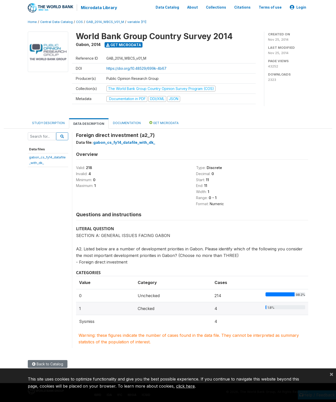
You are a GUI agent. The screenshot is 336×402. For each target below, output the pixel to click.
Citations (242, 7)
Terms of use (270, 7)
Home (32, 21)
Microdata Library (98, 7)
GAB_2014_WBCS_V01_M (105, 21)
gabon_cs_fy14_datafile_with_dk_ (124, 142)
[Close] (331, 374)
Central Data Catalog (56, 21)
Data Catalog (167, 7)
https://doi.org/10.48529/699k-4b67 (136, 68)
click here (185, 386)
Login (298, 7)
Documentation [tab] (127, 122)
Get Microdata (123, 44)
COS (79, 21)
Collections (216, 7)
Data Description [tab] (88, 123)
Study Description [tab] (48, 122)
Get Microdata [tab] (164, 122)
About (192, 7)
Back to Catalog (47, 363)
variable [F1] (136, 21)
